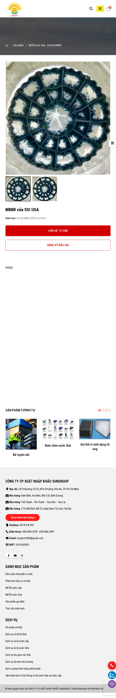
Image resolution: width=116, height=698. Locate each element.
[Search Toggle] (91, 8)
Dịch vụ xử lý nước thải (17, 648)
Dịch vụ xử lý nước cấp (17, 641)
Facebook (8, 555)
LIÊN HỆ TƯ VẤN (58, 230)
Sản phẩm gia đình (15, 601)
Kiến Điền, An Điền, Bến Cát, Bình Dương (42, 495)
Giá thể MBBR (23, 218)
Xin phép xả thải (13, 627)
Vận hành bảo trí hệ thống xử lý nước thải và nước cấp (33, 675)
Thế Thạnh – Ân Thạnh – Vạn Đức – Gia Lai (43, 502)
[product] (21, 434)
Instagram (22, 555)
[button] (99, 410)
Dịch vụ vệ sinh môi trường (19, 661)
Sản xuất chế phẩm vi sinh (19, 574)
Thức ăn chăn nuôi (15, 608)
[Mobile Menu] (100, 9)
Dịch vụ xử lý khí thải (16, 634)
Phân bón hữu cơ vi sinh (17, 581)
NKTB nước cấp (13, 587)
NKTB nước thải (38, 218)
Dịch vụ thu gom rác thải (18, 655)
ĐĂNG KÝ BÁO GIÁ (58, 245)
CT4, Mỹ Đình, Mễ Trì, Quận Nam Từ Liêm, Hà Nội (46, 508)
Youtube (15, 555)
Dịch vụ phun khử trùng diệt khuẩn (23, 668)
